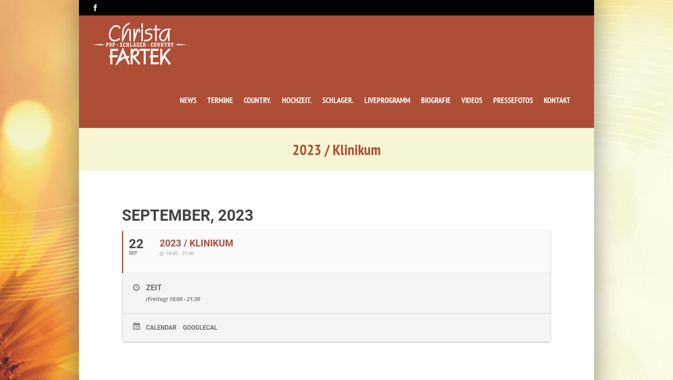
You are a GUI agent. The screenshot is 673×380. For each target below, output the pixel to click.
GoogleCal (200, 327)
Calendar (161, 327)
